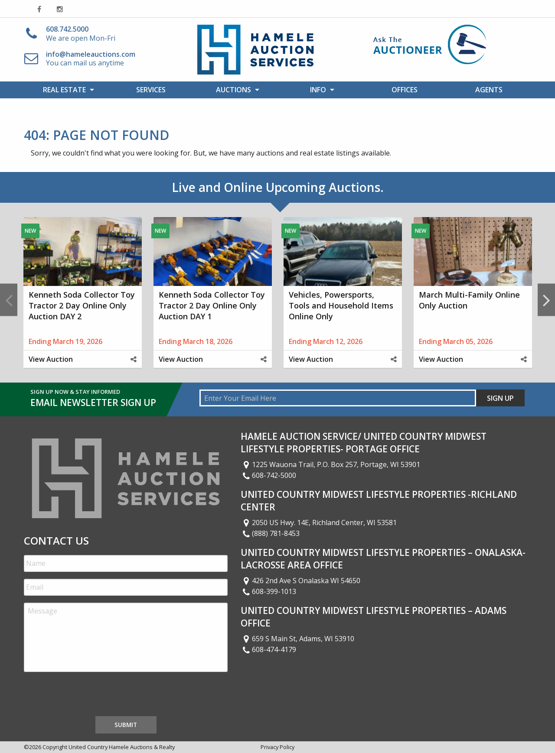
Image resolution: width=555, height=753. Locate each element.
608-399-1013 (268, 591)
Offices (405, 89)
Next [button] (546, 299)
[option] (82, 300)
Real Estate (64, 89)
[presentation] (90, 696)
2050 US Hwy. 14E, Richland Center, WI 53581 (319, 522)
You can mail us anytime (90, 58)
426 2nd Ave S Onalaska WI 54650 (300, 580)
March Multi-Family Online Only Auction (469, 300)
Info (318, 89)
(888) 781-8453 (270, 533)
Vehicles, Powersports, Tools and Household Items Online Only (341, 305)
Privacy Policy (277, 747)
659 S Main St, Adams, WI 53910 (297, 638)
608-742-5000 (268, 475)
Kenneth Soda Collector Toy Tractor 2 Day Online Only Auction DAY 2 (82, 305)
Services (151, 89)
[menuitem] (66, 89)
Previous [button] (8, 299)
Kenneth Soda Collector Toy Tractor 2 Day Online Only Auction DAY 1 (212, 305)
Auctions (233, 89)
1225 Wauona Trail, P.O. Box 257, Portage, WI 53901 (330, 464)
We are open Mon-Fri (80, 33)
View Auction (51, 359)
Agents (489, 89)
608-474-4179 (268, 649)
